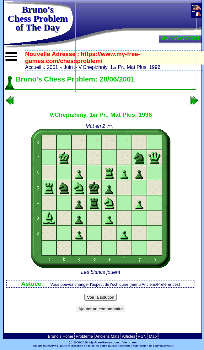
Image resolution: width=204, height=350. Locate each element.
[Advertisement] (100, 324)
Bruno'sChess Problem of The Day (38, 18)
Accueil (33, 67)
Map (153, 336)
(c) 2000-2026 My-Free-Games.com (94, 342)
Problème (84, 336)
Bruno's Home (60, 336)
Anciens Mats (107, 336)
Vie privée (129, 342)
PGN (142, 336)
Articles (128, 336)
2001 (52, 67)
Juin (68, 67)
